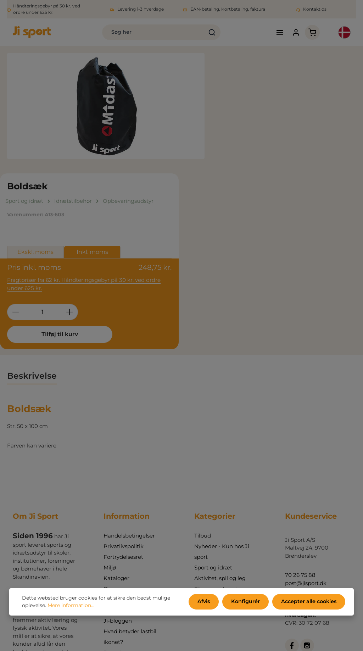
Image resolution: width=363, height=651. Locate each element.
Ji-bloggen (118, 505)
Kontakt (114, 483)
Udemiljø (206, 483)
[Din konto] (293, 32)
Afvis (206, 602)
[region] (106, 107)
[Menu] (276, 32)
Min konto (117, 494)
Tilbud (202, 420)
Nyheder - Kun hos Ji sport (221, 436)
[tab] (32, 260)
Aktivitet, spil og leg (220, 462)
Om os (112, 473)
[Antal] (253, 196)
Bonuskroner (121, 537)
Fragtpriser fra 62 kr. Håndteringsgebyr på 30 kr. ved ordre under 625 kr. (286, 168)
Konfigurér (247, 602)
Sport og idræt (213, 452)
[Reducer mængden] (226, 196)
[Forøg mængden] (280, 196)
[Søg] (206, 32)
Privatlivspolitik (124, 430)
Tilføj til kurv (264, 218)
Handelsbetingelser (129, 420)
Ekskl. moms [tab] (246, 137)
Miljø (110, 452)
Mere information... (71, 606)
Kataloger (116, 462)
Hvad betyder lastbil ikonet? (130, 521)
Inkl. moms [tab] (303, 137)
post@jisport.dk (305, 467)
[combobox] (147, 32)
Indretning (208, 494)
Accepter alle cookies (308, 602)
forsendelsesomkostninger (177, 633)
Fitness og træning (219, 473)
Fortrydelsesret (123, 441)
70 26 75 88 (300, 459)
